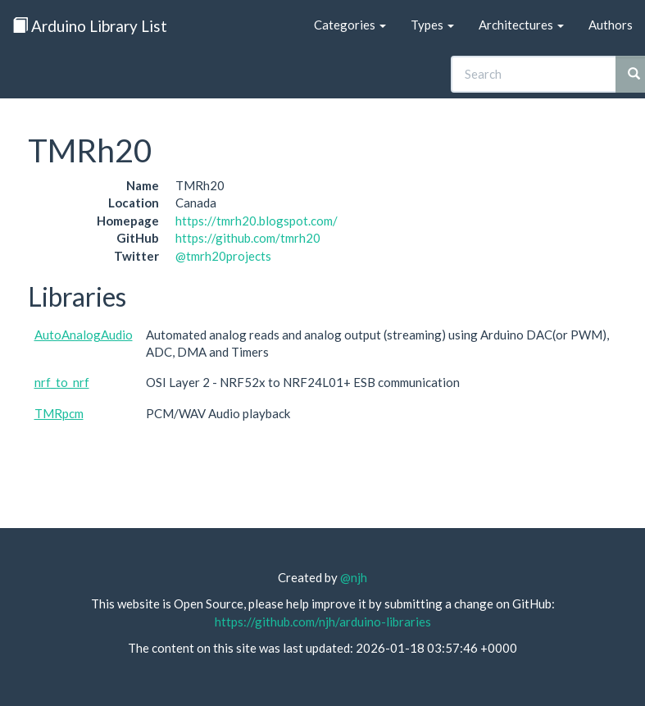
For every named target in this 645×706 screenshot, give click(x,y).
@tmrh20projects (223, 255)
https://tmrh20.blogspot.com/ (256, 220)
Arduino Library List (89, 25)
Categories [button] (350, 24)
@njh (353, 577)
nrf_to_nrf (61, 382)
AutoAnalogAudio (83, 334)
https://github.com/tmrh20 (247, 237)
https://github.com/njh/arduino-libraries (323, 621)
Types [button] (432, 24)
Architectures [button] (521, 24)
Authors (610, 24)
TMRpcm (59, 413)
